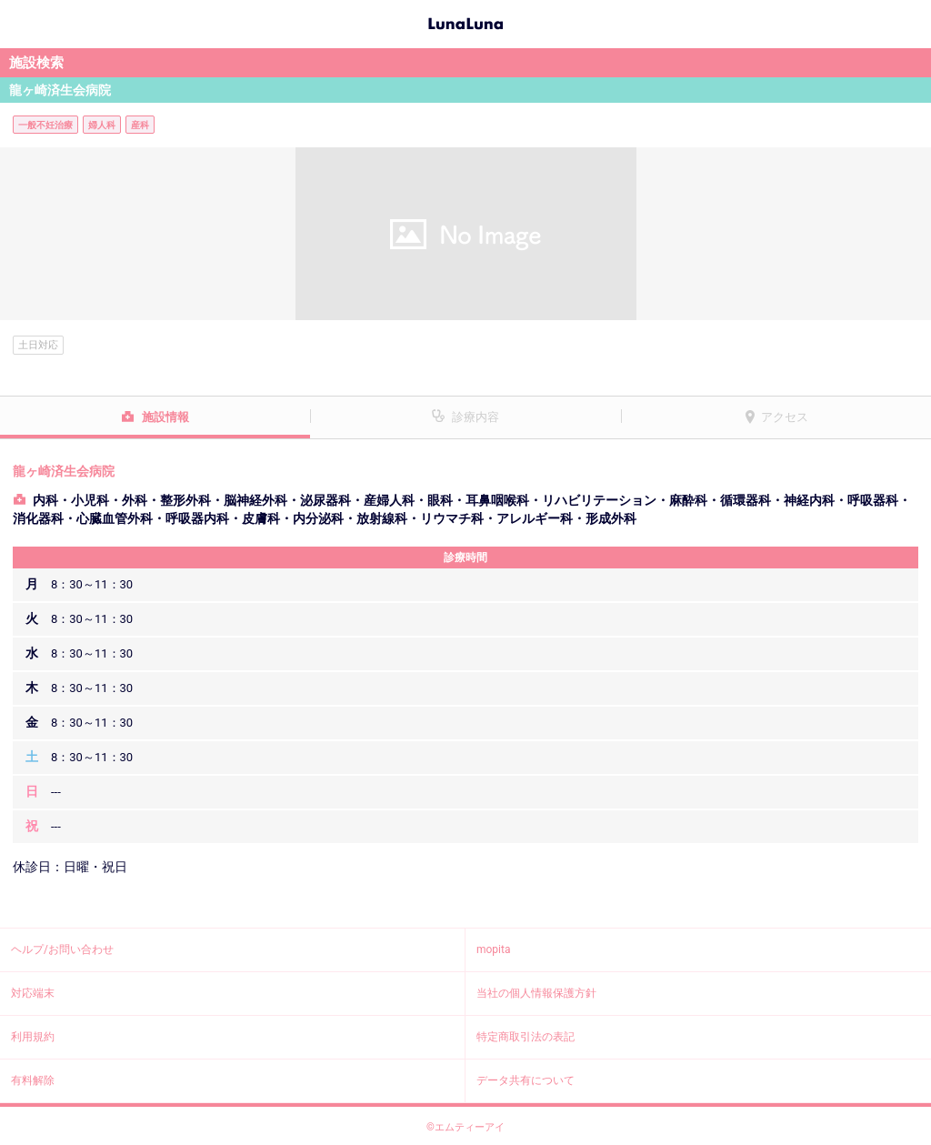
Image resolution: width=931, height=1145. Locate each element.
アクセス (784, 417)
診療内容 (475, 417)
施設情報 (165, 417)
